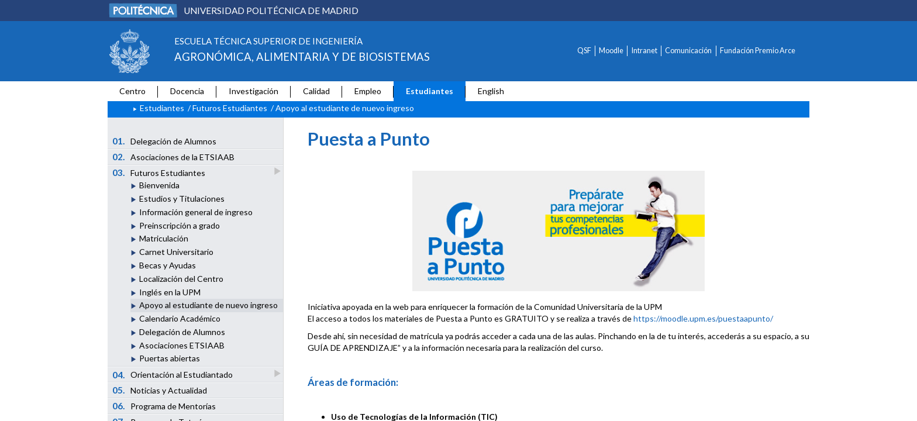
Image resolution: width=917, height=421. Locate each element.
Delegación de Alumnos (164, 141)
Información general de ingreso (196, 212)
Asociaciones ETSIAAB (182, 345)
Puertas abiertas (169, 358)
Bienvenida (159, 185)
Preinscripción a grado (179, 225)
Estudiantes (429, 91)
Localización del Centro (181, 279)
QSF (584, 50)
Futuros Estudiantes (229, 108)
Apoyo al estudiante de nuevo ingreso (208, 305)
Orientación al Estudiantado (173, 374)
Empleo (367, 91)
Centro (132, 91)
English (491, 91)
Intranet (644, 50)
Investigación (253, 91)
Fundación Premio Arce (757, 50)
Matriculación (163, 238)
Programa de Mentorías (164, 406)
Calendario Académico (179, 318)
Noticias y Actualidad (160, 390)
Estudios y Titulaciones (182, 198)
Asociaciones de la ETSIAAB (173, 156)
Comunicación (688, 50)
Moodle (611, 50)
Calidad (316, 91)
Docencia (187, 91)
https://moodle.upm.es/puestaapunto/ (703, 318)
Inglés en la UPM (170, 292)
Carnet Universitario (176, 252)
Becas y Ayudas (167, 265)
